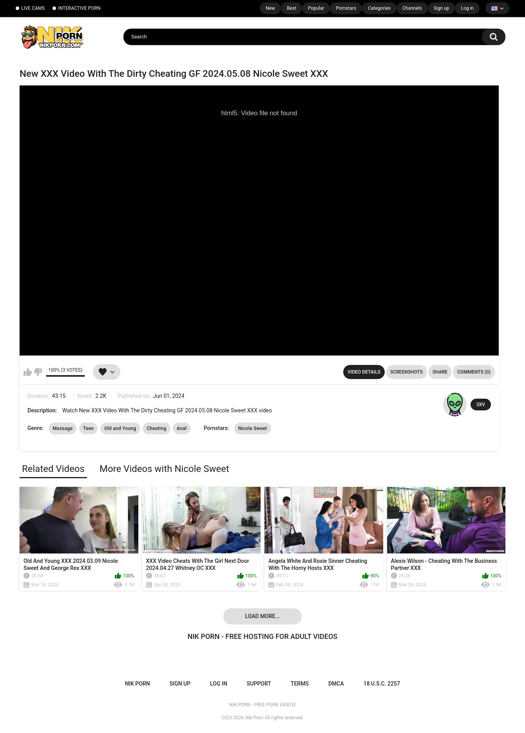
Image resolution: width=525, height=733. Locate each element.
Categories (379, 8)
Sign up (441, 8)
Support (259, 683)
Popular (316, 8)
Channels (412, 8)
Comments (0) (474, 372)
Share (440, 372)
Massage (62, 428)
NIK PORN (137, 683)
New (270, 8)
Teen (88, 428)
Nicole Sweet (252, 428)
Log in (467, 8)
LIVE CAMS (33, 8)
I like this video (28, 372)
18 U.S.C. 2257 (382, 683)
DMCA (336, 683)
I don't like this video (38, 372)
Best (291, 8)
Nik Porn (254, 717)
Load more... (262, 616)
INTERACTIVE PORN (79, 8)
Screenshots (406, 372)
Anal (181, 428)
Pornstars (346, 8)
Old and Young (120, 428)
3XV (480, 404)
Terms (300, 683)
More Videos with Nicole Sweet (164, 468)
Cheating (156, 428)
